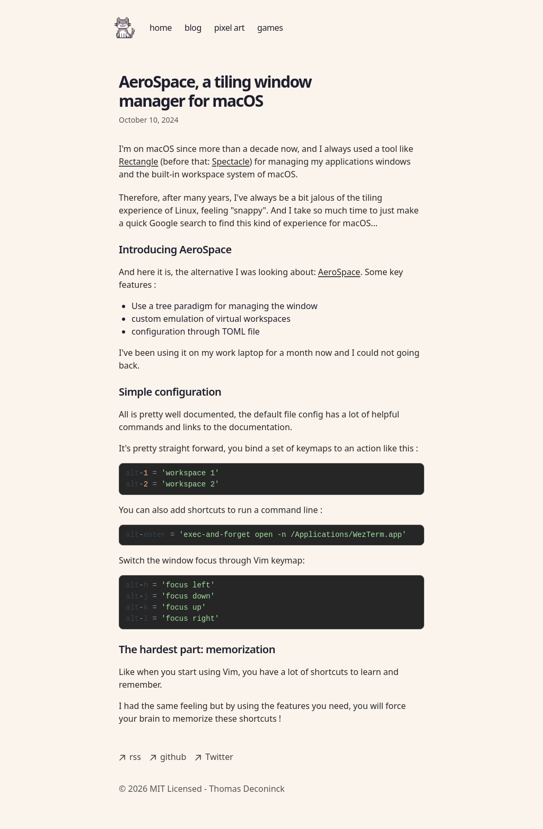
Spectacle (231, 161)
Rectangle (138, 161)
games (270, 27)
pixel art (229, 27)
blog (193, 27)
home (161, 27)
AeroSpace (339, 272)
